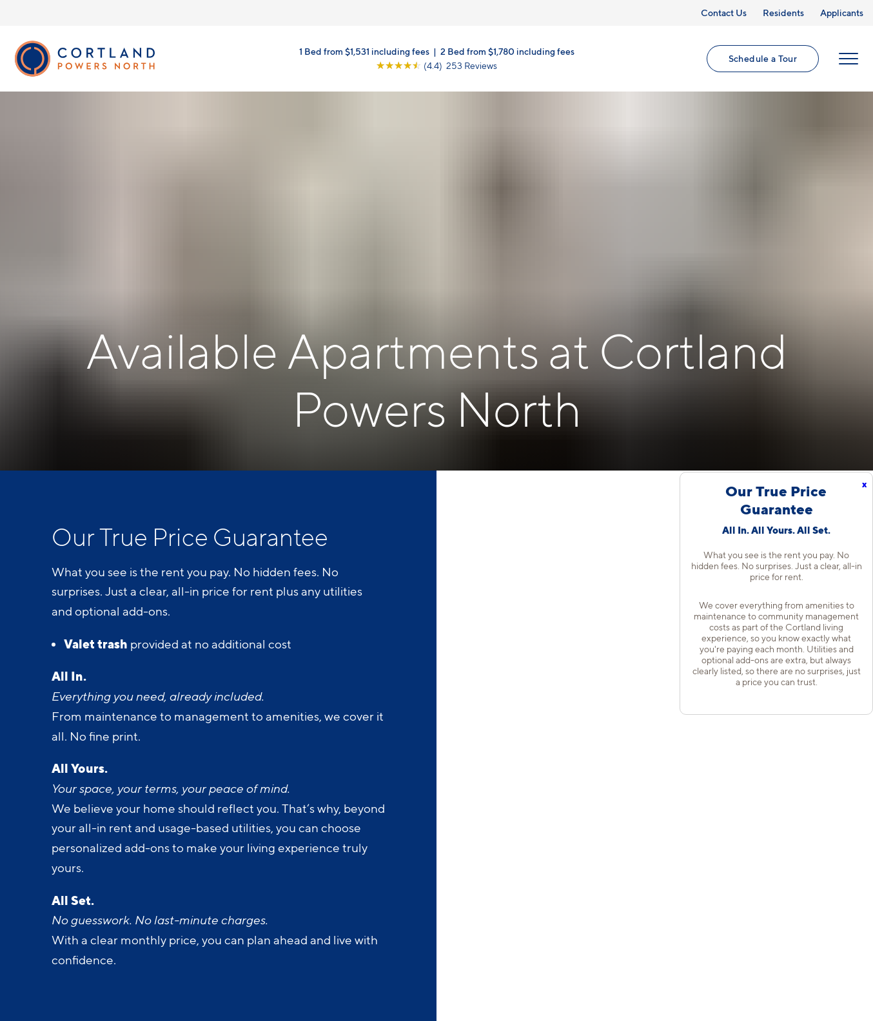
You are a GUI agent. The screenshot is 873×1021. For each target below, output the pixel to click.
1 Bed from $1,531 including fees (364, 51)
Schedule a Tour (763, 58)
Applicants (841, 12)
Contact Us (724, 12)
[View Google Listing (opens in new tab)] (436, 65)
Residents (783, 12)
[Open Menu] (848, 58)
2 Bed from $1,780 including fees (507, 51)
